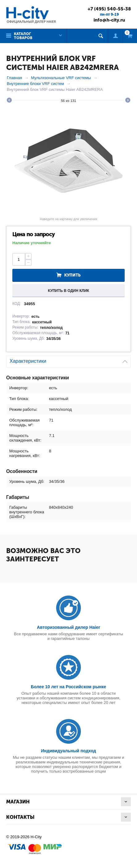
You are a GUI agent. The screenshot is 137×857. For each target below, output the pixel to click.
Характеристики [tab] (68, 359)
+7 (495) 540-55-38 (109, 9)
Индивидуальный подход (68, 750)
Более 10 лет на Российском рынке (68, 686)
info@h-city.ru (109, 20)
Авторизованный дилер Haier (68, 627)
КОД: (16, 303)
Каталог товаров (23, 36)
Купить (72, 275)
